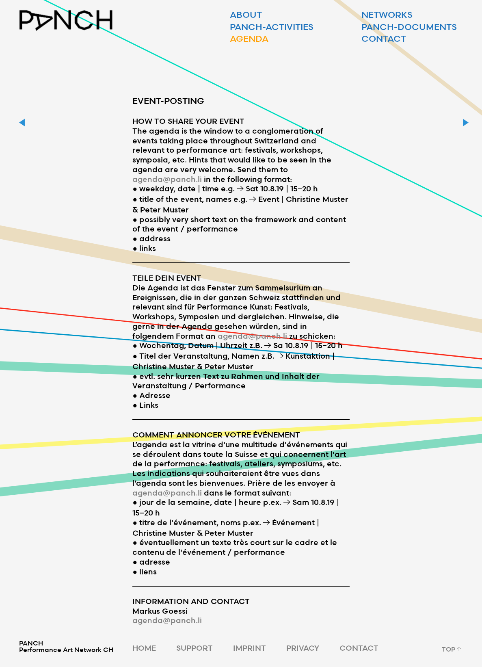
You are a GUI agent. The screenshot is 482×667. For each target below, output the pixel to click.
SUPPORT (194, 647)
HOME (144, 647)
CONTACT (358, 647)
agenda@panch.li (167, 179)
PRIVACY (302, 647)
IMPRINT (249, 647)
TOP (452, 649)
